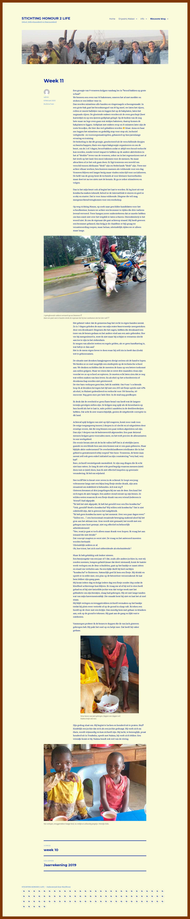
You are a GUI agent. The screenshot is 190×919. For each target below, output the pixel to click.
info (142, 19)
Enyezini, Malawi (126, 19)
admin (46, 97)
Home (112, 19)
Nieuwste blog (158, 19)
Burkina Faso (49, 104)
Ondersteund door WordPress (59, 887)
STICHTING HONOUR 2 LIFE (46, 18)
